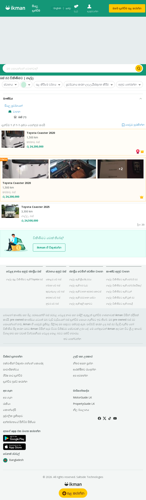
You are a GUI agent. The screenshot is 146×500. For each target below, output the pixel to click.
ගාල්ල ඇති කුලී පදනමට (80, 303)
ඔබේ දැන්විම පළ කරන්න (127, 8)
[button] (133, 124)
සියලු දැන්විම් (36, 8)
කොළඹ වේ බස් (53, 279)
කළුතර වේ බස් (53, 297)
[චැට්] (78, 8)
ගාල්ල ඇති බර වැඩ (78, 285)
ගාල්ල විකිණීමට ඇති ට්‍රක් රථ (120, 297)
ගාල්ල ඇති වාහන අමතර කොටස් (85, 291)
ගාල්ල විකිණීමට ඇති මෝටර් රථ (122, 279)
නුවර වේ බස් (52, 303)
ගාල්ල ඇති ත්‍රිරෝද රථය (80, 279)
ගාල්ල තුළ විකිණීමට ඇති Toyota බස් (24, 279)
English (57, 8)
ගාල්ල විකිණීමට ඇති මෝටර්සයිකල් (123, 285)
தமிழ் (68, 8)
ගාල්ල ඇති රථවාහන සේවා (82, 297)
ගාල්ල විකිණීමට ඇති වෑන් (119, 291)
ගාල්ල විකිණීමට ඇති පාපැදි (119, 303)
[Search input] (69, 68)
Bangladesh (13, 460)
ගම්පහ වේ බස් (53, 285)
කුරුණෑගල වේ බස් (55, 291)
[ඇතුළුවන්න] (95, 8)
